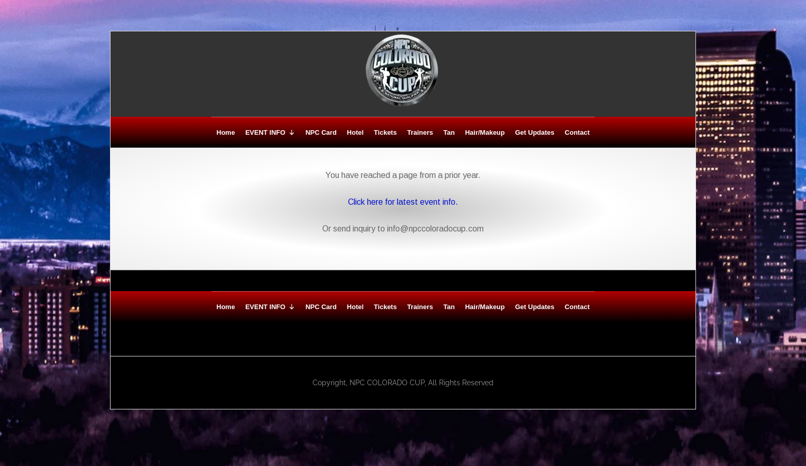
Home (225, 132)
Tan (449, 132)
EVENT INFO (270, 132)
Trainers (420, 132)
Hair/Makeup (485, 132)
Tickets (385, 132)
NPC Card (321, 132)
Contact (577, 132)
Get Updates (535, 132)
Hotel (355, 132)
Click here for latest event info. (403, 202)
